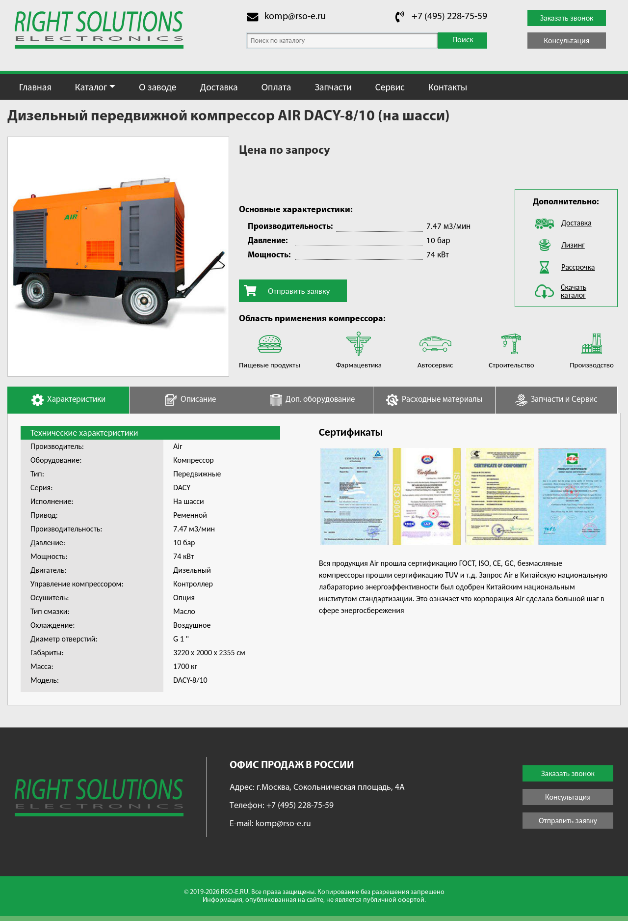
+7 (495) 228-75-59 (449, 17)
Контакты (447, 87)
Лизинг (573, 245)
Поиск (462, 40)
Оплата (276, 87)
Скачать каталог (573, 291)
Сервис (390, 87)
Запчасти (332, 87)
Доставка (218, 87)
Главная (35, 87)
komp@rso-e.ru (295, 17)
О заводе (157, 87)
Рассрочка (578, 267)
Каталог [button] (91, 87)
